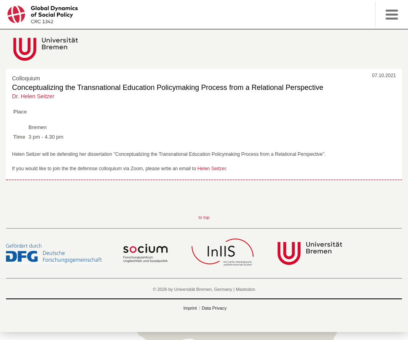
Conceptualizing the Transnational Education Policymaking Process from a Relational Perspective (167, 87)
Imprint (190, 308)
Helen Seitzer (211, 168)
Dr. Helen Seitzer (33, 96)
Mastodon (245, 289)
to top (204, 217)
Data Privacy (214, 308)
